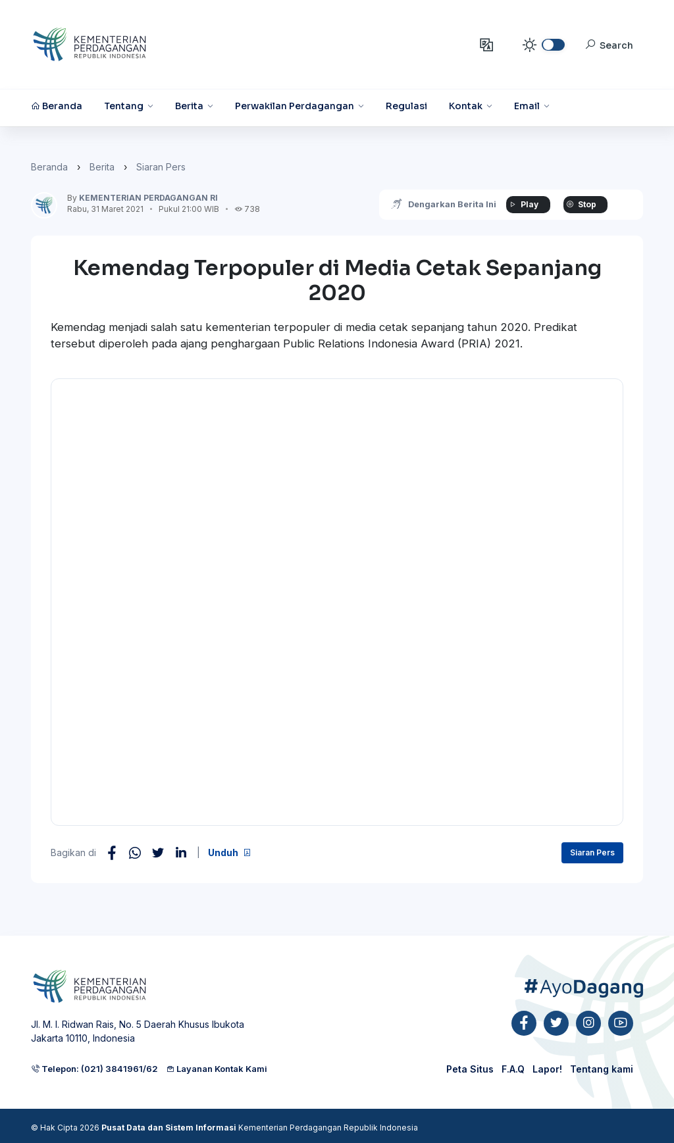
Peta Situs (470, 1069)
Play (521, 204)
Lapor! (547, 1069)
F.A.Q (513, 1069)
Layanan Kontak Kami (216, 1068)
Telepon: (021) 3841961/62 (94, 1068)
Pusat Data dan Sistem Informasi (168, 1127)
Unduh (229, 852)
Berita (102, 166)
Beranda (49, 166)
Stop (580, 204)
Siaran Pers (161, 166)
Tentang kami (601, 1069)
